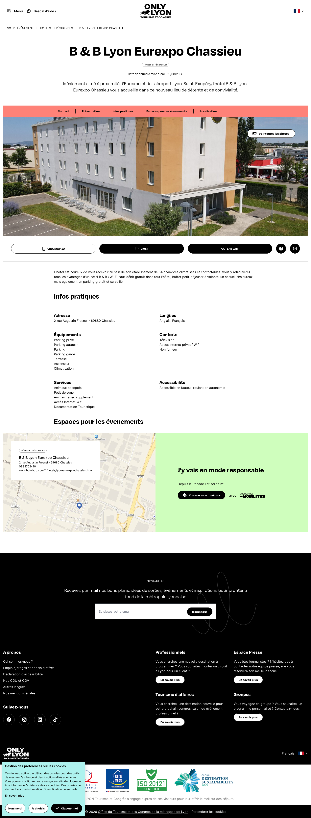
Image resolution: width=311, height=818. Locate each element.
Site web (230, 249)
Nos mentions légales (19, 693)
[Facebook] (9, 719)
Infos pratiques (123, 111)
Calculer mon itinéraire (201, 495)
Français (295, 753)
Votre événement (20, 28)
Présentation (91, 111)
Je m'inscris (199, 612)
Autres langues (14, 687)
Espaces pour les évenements (166, 111)
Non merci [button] (15, 808)
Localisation (208, 111)
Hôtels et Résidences (56, 28)
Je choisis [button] (38, 808)
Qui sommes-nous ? (18, 661)
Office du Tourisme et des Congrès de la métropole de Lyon (143, 812)
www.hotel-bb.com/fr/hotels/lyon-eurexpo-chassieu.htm (55, 470)
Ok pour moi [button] (67, 808)
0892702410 (53, 249)
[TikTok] (55, 719)
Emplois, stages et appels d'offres (28, 668)
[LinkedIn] (40, 719)
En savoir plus (170, 680)
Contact (63, 111)
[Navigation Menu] (15, 11)
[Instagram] (24, 719)
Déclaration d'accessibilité (23, 674)
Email (141, 249)
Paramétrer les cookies (209, 812)
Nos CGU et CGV (16, 680)
